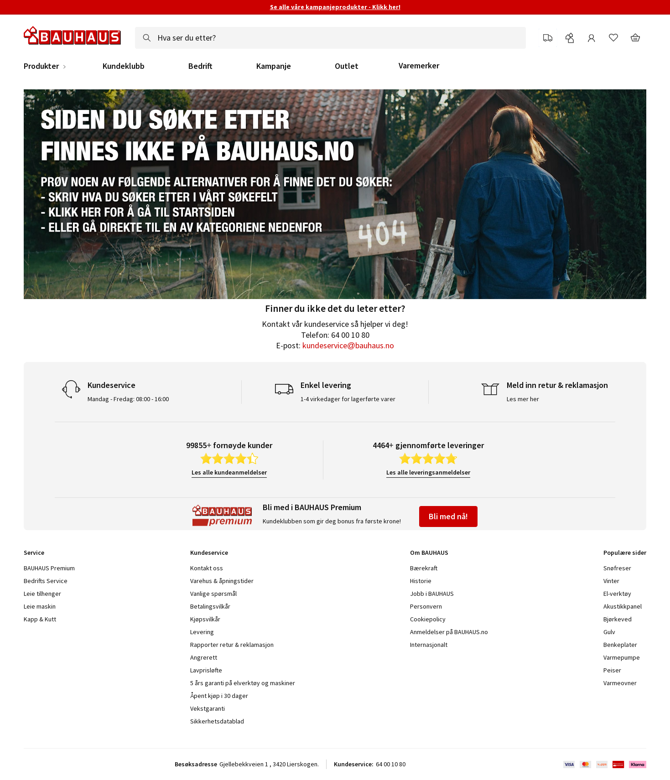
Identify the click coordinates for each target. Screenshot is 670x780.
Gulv (609, 632)
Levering (202, 632)
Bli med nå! (448, 516)
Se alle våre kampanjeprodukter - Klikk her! (335, 7)
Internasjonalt (428, 645)
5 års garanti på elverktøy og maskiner (242, 683)
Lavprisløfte (206, 670)
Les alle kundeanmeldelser (229, 472)
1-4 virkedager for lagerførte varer (348, 399)
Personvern (426, 606)
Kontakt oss (206, 568)
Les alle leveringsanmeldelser (428, 472)
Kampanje (273, 66)
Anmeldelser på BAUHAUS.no (449, 632)
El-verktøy (617, 593)
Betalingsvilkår (210, 606)
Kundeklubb (124, 66)
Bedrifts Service (46, 581)
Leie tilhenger (42, 593)
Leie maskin (40, 606)
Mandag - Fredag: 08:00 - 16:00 (128, 399)
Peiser (612, 670)
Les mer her (523, 399)
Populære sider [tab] (624, 552)
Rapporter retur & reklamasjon (232, 645)
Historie (420, 581)
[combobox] (330, 38)
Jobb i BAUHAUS (432, 593)
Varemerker (419, 65)
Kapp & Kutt (40, 619)
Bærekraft (423, 568)
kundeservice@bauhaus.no (348, 345)
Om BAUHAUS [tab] (429, 552)
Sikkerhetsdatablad (217, 721)
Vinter (611, 581)
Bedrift (200, 66)
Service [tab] (34, 552)
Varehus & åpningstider (222, 581)
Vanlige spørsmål (213, 593)
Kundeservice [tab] (209, 552)
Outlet (346, 66)
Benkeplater (620, 645)
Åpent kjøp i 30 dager (219, 696)
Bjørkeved (617, 619)
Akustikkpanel (622, 606)
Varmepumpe (621, 657)
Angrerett (203, 657)
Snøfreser (617, 568)
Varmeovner (620, 683)
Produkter (41, 66)
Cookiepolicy (428, 619)
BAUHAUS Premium (49, 568)
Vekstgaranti (207, 708)
